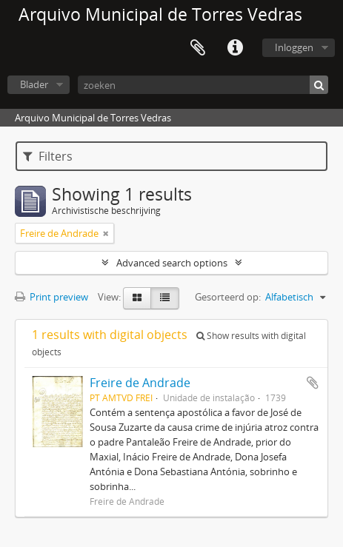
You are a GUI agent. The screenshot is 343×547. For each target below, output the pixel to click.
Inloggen (294, 47)
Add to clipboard (312, 382)
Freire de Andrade (140, 383)
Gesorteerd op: (228, 296)
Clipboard (197, 48)
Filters (48, 156)
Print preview (51, 296)
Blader (34, 84)
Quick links (234, 48)
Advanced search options (171, 262)
